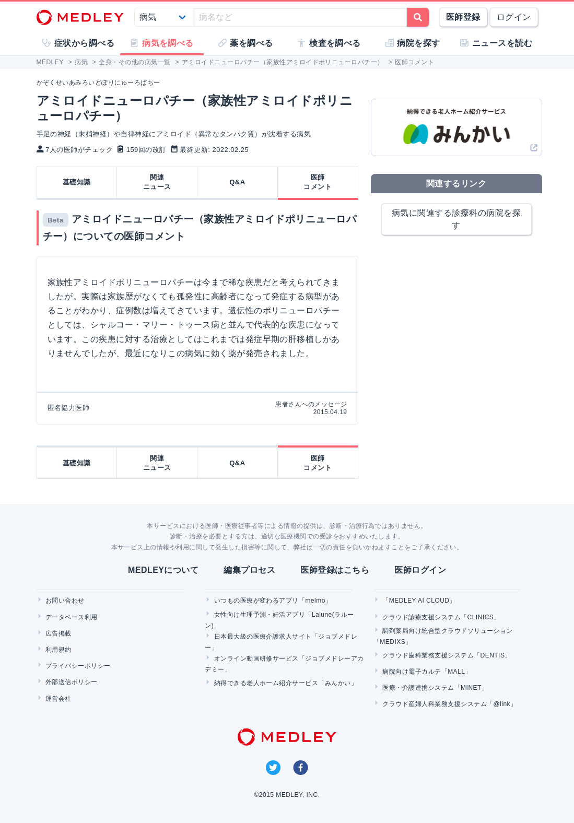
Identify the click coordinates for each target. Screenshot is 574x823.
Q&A (237, 182)
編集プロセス (249, 570)
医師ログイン (420, 570)
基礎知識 (77, 182)
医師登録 (463, 17)
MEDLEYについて (163, 570)
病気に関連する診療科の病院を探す (456, 219)
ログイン (514, 17)
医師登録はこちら (334, 570)
